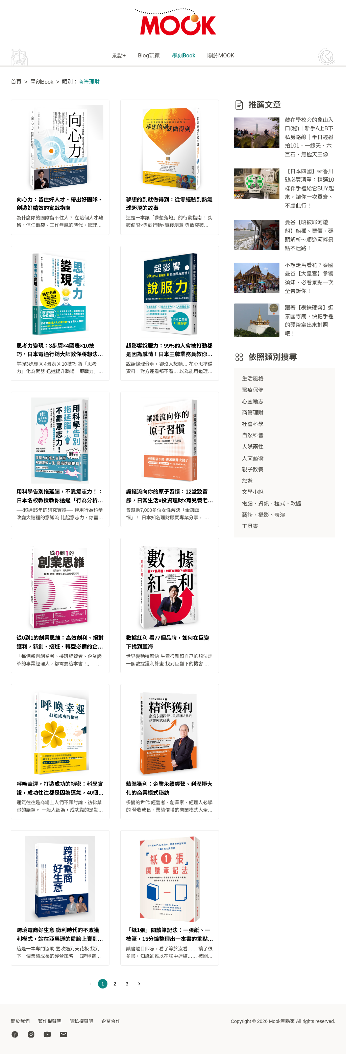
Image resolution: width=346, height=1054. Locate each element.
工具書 (250, 527)
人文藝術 (253, 459)
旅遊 (247, 481)
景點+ (105, 56)
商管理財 (253, 414)
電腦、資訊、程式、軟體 (271, 504)
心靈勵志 (253, 402)
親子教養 (253, 470)
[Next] (139, 985)
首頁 (16, 82)
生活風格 (253, 380)
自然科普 (253, 436)
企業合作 (110, 1021)
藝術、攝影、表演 (263, 516)
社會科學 (253, 425)
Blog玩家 (144, 56)
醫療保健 (253, 391)
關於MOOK (233, 56)
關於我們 (20, 1021)
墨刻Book (187, 56)
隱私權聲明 (81, 1021)
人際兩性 (253, 447)
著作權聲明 (49, 1021)
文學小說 (253, 493)
